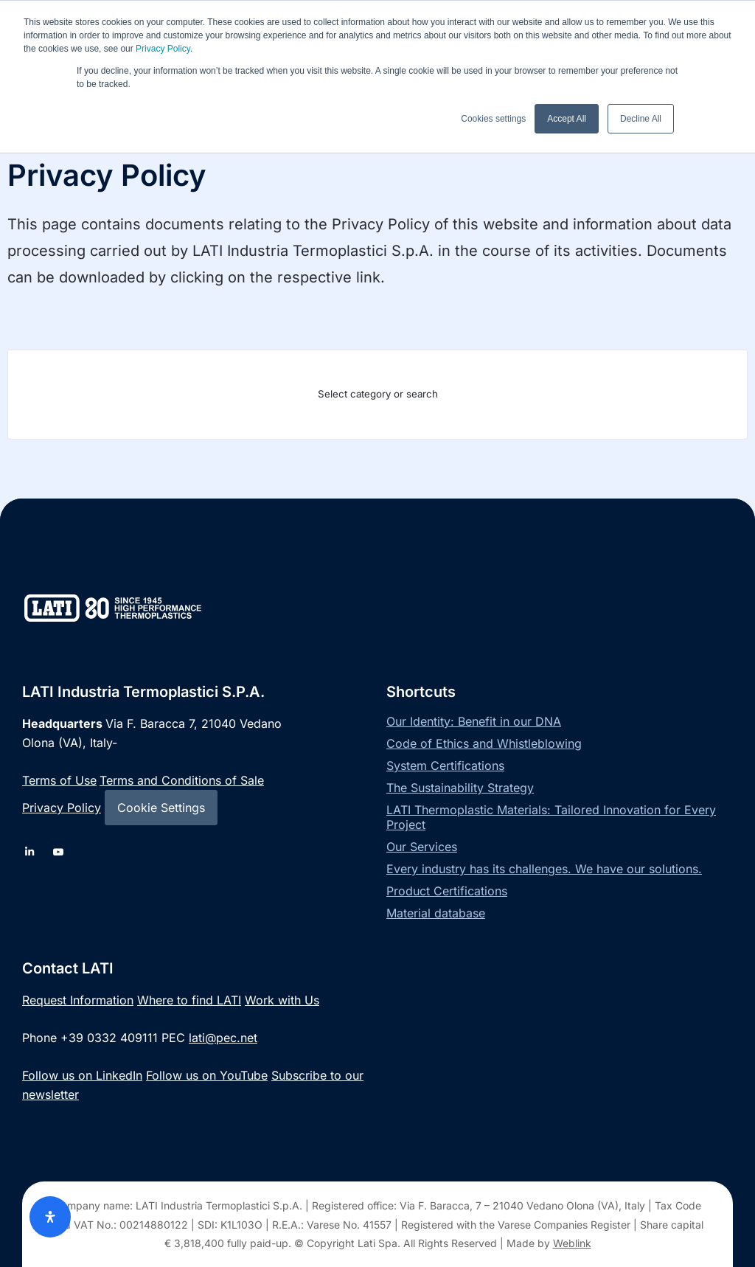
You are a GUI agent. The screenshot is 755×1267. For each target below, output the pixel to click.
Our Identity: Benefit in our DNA (473, 721)
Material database (435, 913)
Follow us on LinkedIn (82, 1075)
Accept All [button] (566, 119)
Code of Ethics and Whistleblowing (484, 743)
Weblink (572, 1243)
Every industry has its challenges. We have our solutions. (544, 868)
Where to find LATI (189, 1000)
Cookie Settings (161, 807)
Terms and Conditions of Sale (182, 780)
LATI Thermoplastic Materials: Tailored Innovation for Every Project (551, 817)
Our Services (421, 846)
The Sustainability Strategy (460, 787)
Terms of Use (59, 780)
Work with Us (282, 1000)
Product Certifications (446, 891)
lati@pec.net (223, 1037)
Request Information (77, 1000)
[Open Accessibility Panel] (50, 1217)
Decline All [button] (640, 119)
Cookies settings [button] (493, 119)
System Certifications (445, 765)
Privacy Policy (163, 49)
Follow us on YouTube (207, 1075)
